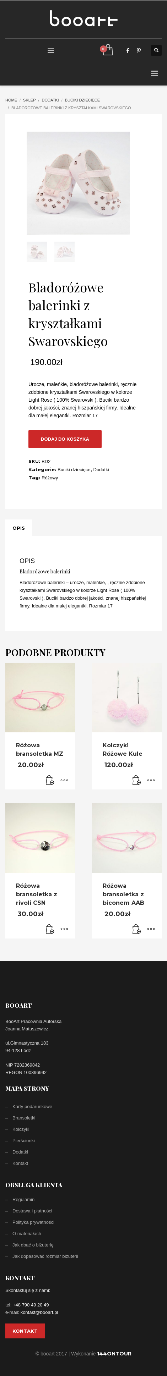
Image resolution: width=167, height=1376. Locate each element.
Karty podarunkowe (32, 1106)
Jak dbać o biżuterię (33, 1245)
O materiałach (26, 1233)
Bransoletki (23, 1118)
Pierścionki (23, 1140)
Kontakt (20, 1163)
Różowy (50, 477)
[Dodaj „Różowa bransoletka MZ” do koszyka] (50, 780)
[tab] (18, 527)
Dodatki (50, 100)
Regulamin (23, 1199)
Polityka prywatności (33, 1222)
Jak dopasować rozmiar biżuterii (45, 1256)
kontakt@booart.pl (39, 1312)
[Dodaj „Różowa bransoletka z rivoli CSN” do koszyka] (50, 930)
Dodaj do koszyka (65, 439)
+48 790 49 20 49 (31, 1305)
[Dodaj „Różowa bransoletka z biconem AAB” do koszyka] (137, 930)
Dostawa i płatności (32, 1210)
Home (11, 100)
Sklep (29, 100)
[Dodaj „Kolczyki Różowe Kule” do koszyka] (137, 780)
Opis (18, 528)
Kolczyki (20, 1129)
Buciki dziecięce (82, 100)
